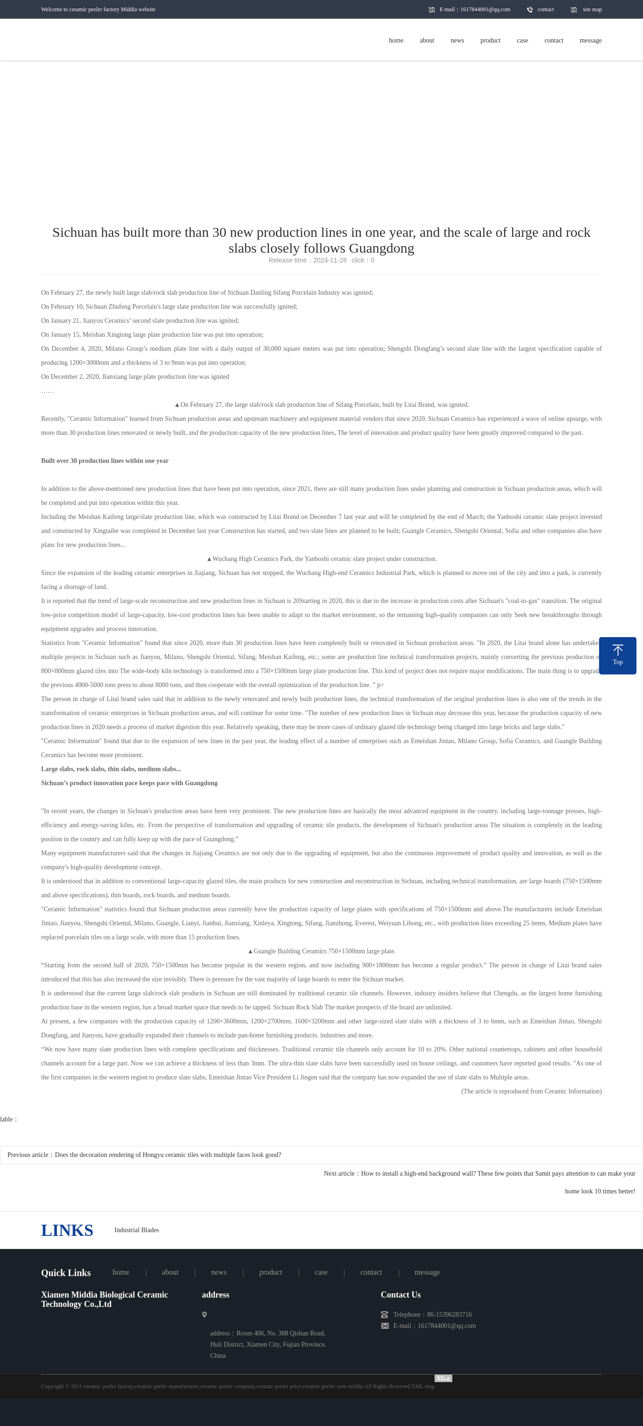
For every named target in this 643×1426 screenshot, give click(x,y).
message (427, 1272)
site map (592, 9)
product (270, 1272)
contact (546, 9)
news (219, 1272)
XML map (423, 1386)
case (321, 1272)
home (121, 1272)
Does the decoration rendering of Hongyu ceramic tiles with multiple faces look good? (168, 1154)
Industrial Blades (136, 1230)
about (170, 1272)
